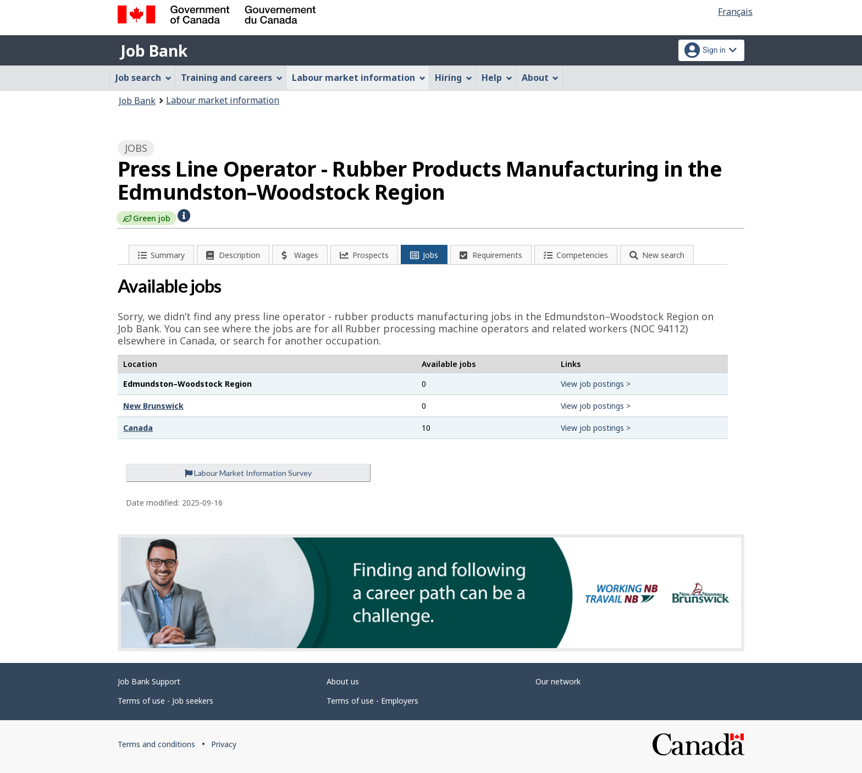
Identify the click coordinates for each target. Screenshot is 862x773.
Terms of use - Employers (372, 700)
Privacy (223, 744)
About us (343, 681)
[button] (184, 214)
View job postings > (596, 384)
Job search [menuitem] (143, 78)
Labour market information (222, 100)
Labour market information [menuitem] (359, 78)
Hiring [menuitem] (453, 78)
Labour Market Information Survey (248, 473)
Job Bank (153, 50)
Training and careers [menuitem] (232, 78)
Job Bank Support (149, 681)
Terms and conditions (156, 744)
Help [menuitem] (497, 78)
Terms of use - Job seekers (165, 700)
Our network (558, 681)
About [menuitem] (540, 78)
